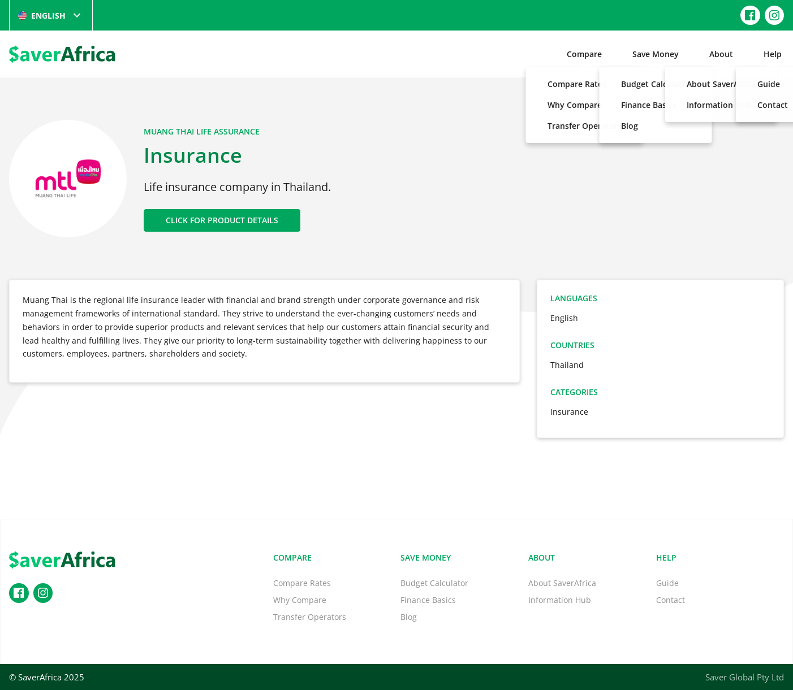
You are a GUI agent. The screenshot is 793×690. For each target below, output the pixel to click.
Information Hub (559, 599)
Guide (667, 583)
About (721, 54)
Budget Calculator (434, 583)
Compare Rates (302, 583)
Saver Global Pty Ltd (744, 677)
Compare (584, 54)
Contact (670, 599)
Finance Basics (428, 599)
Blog (408, 616)
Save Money (655, 54)
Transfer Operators (309, 616)
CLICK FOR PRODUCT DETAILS (222, 220)
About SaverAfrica (562, 583)
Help (773, 54)
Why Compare (299, 599)
